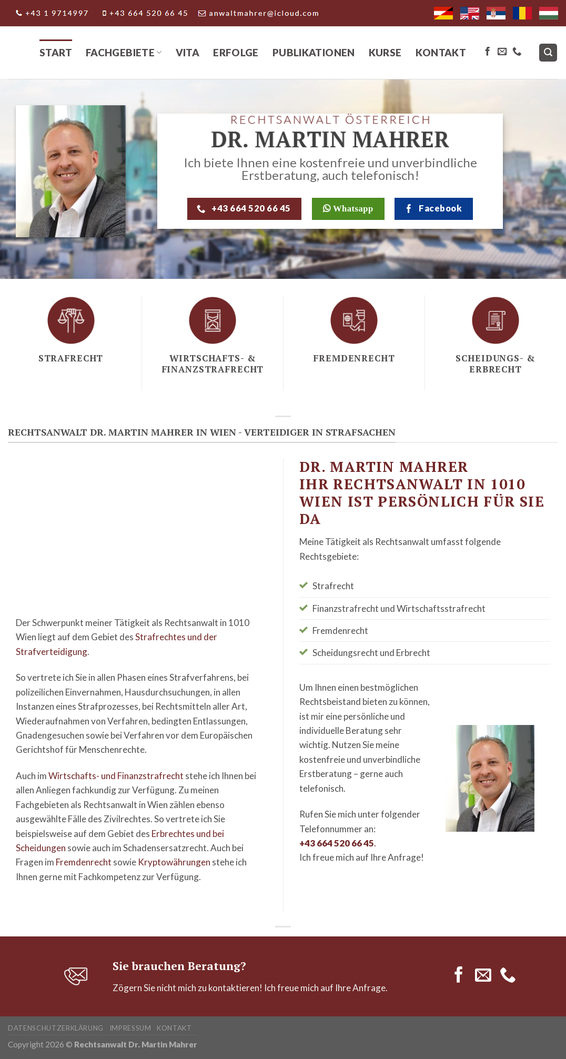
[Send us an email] (502, 52)
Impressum (130, 1028)
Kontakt (441, 52)
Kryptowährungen (174, 862)
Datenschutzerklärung (56, 1028)
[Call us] (516, 52)
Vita (188, 52)
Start (55, 52)
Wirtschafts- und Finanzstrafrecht (116, 775)
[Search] (548, 53)
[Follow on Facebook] (487, 52)
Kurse (385, 52)
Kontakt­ (174, 1028)
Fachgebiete (124, 52)
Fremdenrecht (84, 862)
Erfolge (236, 52)
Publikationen (313, 52)
